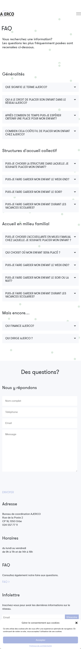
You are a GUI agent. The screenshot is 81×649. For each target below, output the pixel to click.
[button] (76, 622)
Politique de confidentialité (40, 646)
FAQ (4, 582)
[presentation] (25, 480)
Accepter (40, 640)
